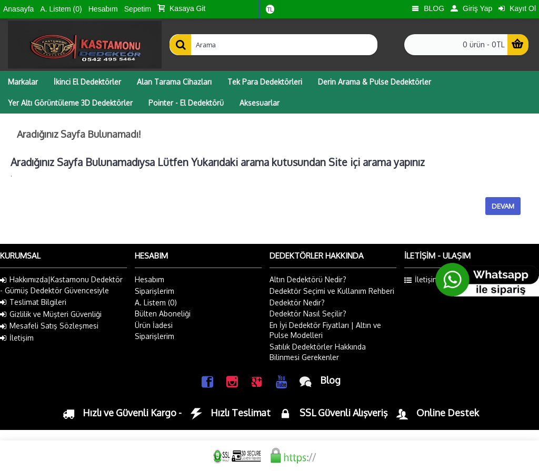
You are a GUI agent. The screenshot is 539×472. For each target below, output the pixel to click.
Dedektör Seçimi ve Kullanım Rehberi (332, 290)
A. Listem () (156, 302)
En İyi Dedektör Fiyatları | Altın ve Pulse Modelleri (325, 330)
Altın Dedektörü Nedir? (308, 279)
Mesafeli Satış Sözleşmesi (49, 326)
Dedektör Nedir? (297, 302)
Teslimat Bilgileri (33, 302)
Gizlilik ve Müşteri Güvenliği (51, 314)
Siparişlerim (154, 290)
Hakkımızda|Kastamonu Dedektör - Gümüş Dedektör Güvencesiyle (61, 285)
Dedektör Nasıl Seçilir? (308, 313)
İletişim (17, 338)
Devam (503, 206)
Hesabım (149, 279)
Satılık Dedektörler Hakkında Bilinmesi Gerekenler (318, 352)
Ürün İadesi (154, 325)
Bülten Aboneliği (163, 313)
